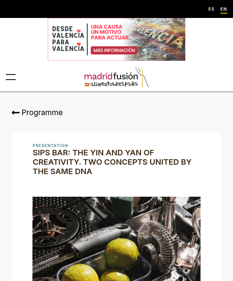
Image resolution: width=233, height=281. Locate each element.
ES (211, 9)
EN (223, 9)
